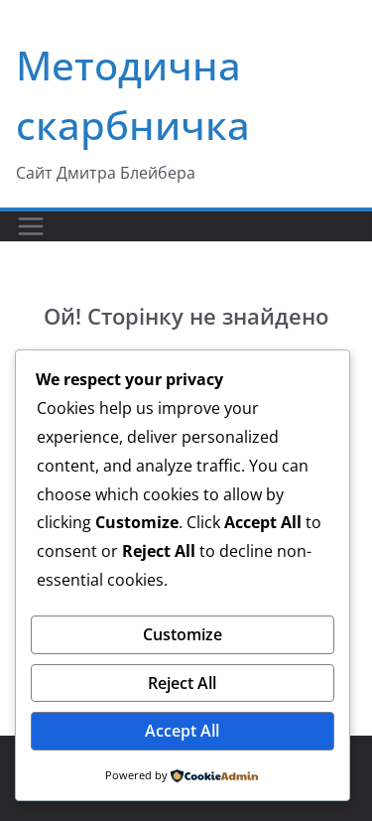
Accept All (182, 731)
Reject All (182, 683)
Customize (182, 634)
